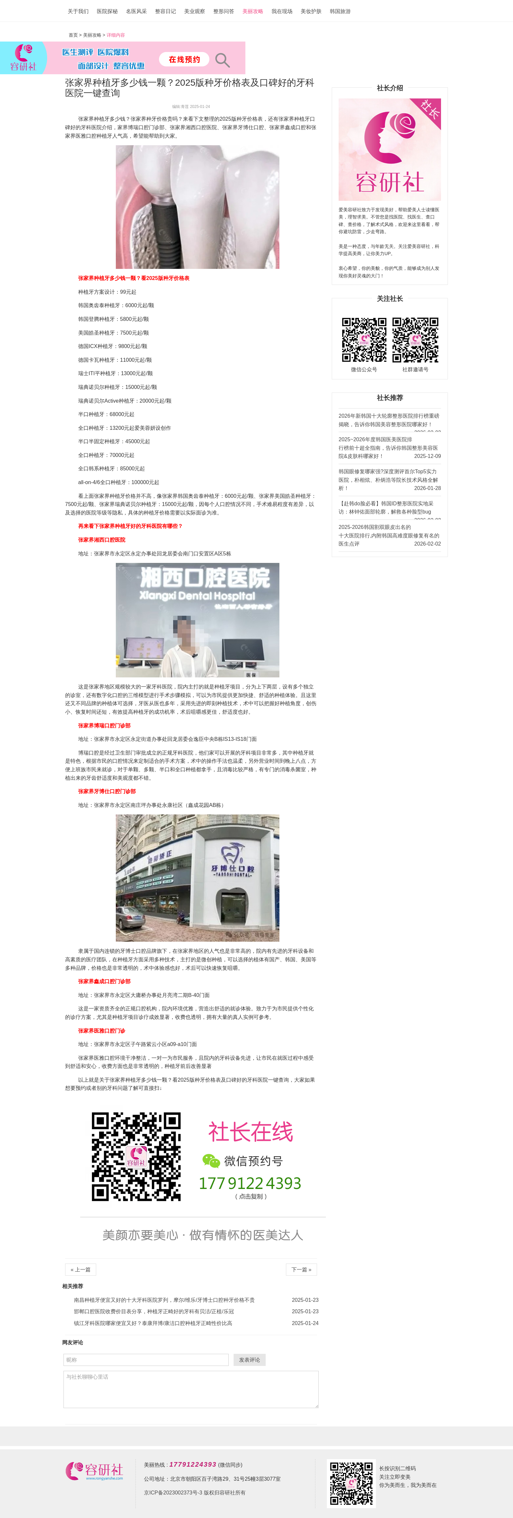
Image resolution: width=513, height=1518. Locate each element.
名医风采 (136, 11)
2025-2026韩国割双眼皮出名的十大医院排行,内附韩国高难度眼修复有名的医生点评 (390, 536)
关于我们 (78, 11)
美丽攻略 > (94, 35)
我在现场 (282, 11)
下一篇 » (301, 1269)
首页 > (76, 35)
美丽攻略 (252, 11)
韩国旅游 (340, 11)
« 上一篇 (81, 1269)
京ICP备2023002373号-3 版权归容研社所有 (194, 1492)
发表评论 (249, 1360)
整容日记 (165, 11)
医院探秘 (107, 11)
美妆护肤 (311, 11)
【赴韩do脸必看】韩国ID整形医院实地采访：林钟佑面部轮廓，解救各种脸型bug (390, 510)
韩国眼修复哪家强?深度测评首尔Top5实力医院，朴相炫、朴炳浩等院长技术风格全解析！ (390, 481)
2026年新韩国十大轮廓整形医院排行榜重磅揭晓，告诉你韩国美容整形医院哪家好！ (390, 422)
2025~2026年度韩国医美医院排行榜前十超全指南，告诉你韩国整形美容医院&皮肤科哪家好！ (390, 449)
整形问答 (223, 11)
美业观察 (194, 11)
